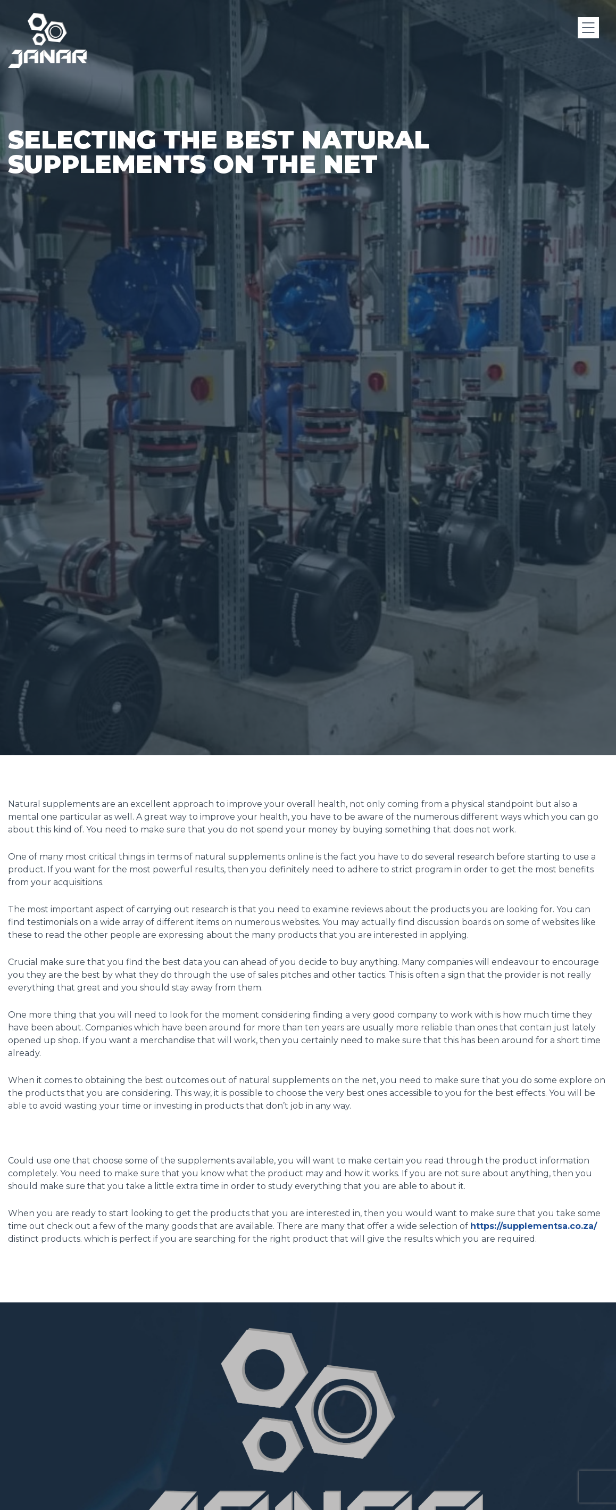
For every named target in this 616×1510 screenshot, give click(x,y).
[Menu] (588, 27)
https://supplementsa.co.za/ (533, 1226)
